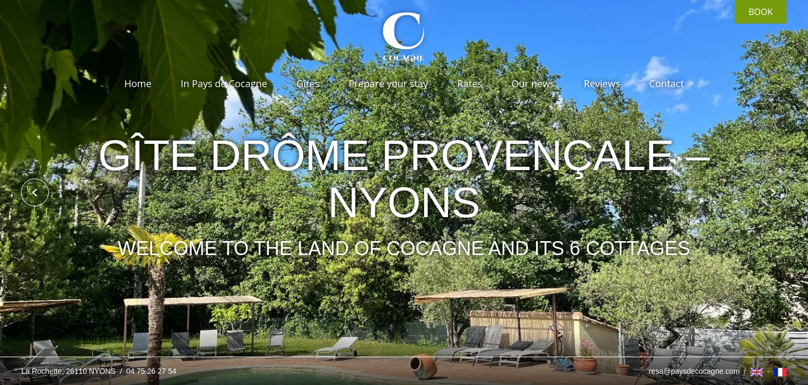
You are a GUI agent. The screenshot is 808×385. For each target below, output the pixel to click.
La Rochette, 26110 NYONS (69, 371)
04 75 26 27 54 (151, 371)
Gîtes (308, 83)
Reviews (602, 83)
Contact (666, 83)
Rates (469, 83)
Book (761, 12)
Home (138, 83)
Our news (533, 83)
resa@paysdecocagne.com (693, 371)
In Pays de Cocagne (223, 83)
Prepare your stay (388, 83)
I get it (496, 330)
